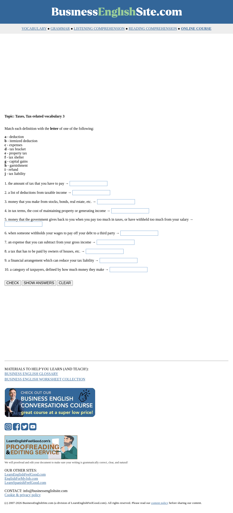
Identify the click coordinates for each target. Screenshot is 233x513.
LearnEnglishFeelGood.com (25, 474)
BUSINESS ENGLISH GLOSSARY (31, 374)
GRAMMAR (60, 29)
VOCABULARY (34, 29)
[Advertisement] (116, 78)
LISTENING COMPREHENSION (99, 29)
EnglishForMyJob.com (21, 478)
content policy (159, 503)
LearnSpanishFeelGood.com (25, 483)
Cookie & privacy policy (23, 495)
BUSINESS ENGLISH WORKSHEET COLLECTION (45, 379)
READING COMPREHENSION (153, 29)
